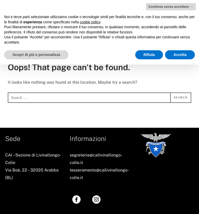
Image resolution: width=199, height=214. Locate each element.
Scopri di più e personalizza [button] (36, 55)
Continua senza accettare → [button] (170, 7)
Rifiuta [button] (149, 55)
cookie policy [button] (90, 22)
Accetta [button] (180, 55)
